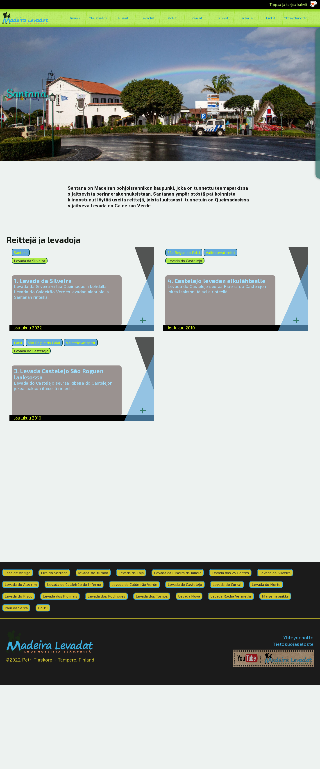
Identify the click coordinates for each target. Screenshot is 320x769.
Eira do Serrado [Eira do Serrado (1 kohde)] (54, 572)
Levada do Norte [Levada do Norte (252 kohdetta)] (266, 584)
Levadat (147, 18)
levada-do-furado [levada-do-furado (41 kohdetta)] (93, 572)
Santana (20, 252)
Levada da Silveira (29, 260)
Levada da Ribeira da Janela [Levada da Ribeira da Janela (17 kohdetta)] (177, 572)
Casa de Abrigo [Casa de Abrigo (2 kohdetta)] (18, 572)
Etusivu (73, 18)
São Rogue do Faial (184, 252)
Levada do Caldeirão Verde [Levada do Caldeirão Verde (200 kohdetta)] (134, 584)
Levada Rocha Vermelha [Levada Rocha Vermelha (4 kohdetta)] (231, 596)
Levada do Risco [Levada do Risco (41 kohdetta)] (18, 596)
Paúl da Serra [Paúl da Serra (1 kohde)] (16, 608)
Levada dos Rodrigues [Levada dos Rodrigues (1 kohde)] (106, 596)
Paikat (196, 18)
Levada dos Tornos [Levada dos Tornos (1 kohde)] (152, 596)
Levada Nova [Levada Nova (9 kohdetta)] (189, 596)
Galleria (246, 18)
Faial (18, 342)
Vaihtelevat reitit (220, 252)
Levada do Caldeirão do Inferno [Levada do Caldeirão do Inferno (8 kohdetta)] (74, 584)
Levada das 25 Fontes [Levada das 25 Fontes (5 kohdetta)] (230, 572)
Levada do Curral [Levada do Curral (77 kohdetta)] (227, 584)
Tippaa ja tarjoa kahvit (289, 4)
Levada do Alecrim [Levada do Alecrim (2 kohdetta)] (21, 584)
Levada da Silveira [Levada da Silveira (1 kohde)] (275, 572)
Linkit (270, 18)
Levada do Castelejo (185, 260)
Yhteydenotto (295, 18)
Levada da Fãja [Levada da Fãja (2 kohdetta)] (131, 572)
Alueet (122, 18)
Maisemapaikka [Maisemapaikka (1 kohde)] (275, 596)
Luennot (221, 18)
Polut (172, 18)
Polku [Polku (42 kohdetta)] (43, 608)
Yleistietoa (98, 18)
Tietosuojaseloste (293, 644)
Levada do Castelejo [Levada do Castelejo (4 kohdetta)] (185, 584)
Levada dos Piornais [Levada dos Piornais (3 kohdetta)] (60, 596)
